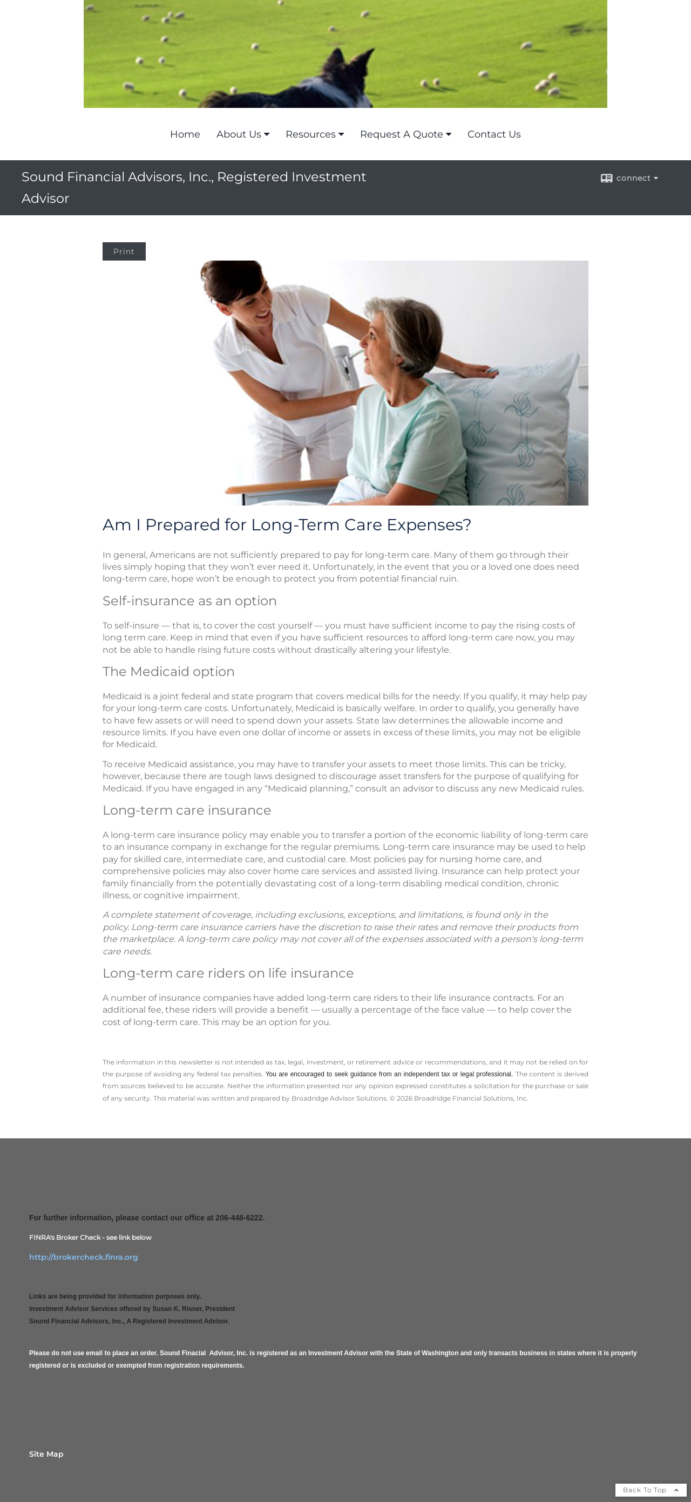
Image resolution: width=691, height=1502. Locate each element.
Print (124, 251)
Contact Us (494, 134)
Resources (311, 134)
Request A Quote (401, 134)
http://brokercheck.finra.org (83, 1257)
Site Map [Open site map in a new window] (46, 1454)
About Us (238, 134)
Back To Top (651, 1490)
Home (185, 134)
